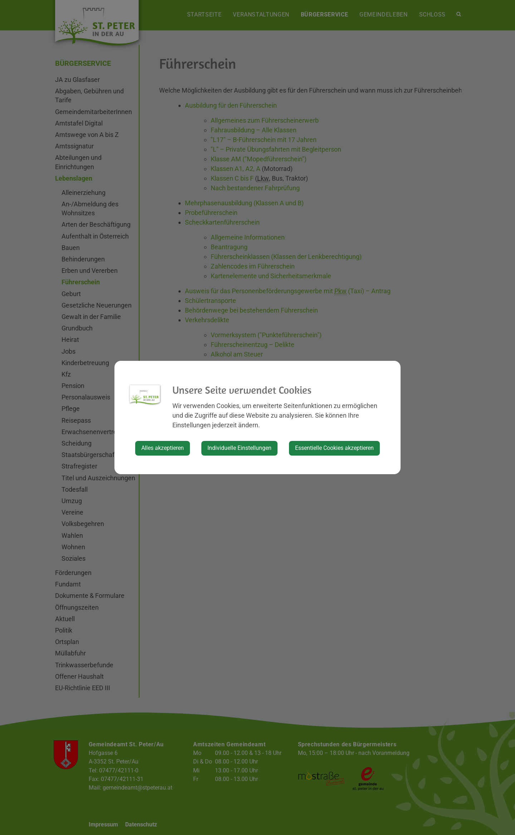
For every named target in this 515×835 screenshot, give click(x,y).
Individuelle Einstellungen (239, 447)
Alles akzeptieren (162, 447)
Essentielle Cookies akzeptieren (334, 447)
